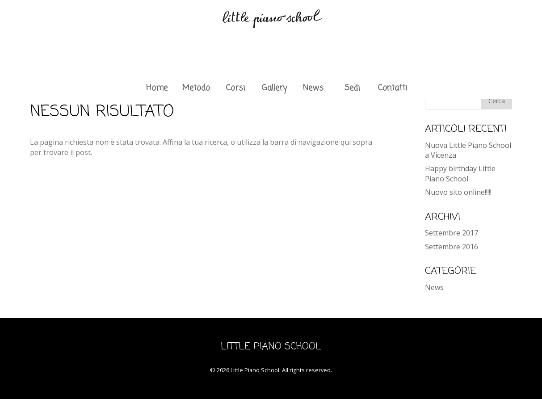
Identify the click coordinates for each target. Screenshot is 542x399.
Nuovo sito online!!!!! (458, 192)
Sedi (352, 88)
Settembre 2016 (451, 247)
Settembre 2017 (451, 233)
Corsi (235, 88)
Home (157, 88)
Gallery (274, 88)
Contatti (392, 88)
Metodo (196, 88)
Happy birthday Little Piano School (460, 173)
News (313, 88)
